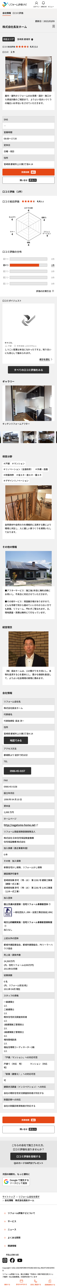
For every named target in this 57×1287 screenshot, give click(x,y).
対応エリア (8, 39)
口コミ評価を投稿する (28, 1156)
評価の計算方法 (45, 291)
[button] (11, 439)
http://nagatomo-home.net (21, 825)
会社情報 (6, 12)
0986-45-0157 (17, 771)
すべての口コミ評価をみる (28, 370)
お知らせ (44, 4)
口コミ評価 (18, 12)
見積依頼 (28, 172)
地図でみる (16, 740)
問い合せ (28, 180)
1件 (53, 265)
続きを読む (45, 359)
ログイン (36, 4)
